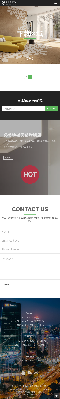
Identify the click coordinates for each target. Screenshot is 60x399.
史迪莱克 (26, 386)
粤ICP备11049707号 (30, 394)
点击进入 (8, 158)
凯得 (31, 386)
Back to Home (56, 395)
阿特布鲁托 (44, 386)
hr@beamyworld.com (30, 360)
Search (51, 109)
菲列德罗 (36, 386)
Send (6, 285)
